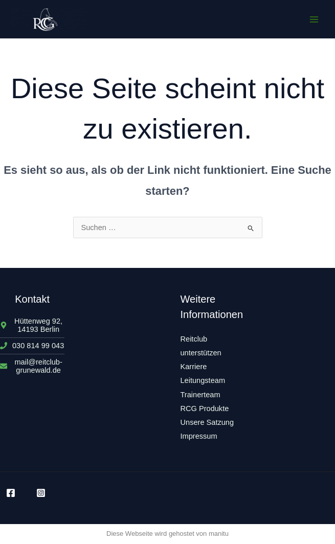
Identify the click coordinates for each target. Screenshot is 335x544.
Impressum (199, 436)
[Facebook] (10, 493)
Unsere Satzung (207, 422)
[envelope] (32, 366)
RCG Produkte (205, 408)
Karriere (194, 366)
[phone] (32, 346)
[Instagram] (41, 493)
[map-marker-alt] (32, 325)
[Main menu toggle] (314, 19)
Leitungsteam (203, 380)
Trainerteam (200, 395)
